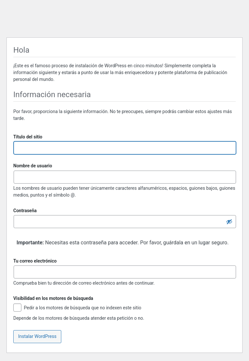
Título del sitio (27, 136)
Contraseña (25, 210)
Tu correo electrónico (35, 261)
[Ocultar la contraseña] (229, 221)
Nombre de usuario (32, 165)
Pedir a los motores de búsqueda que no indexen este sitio (77, 308)
